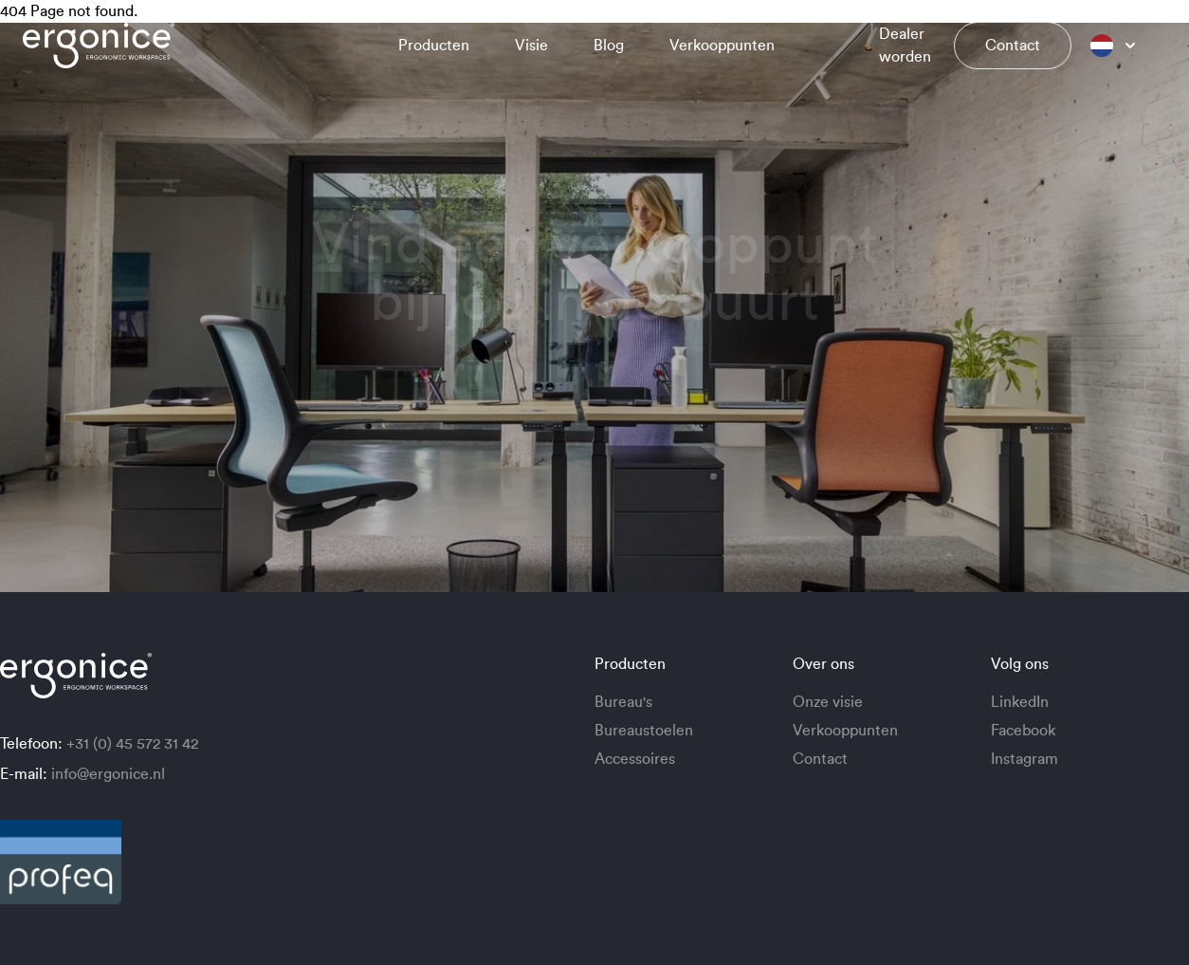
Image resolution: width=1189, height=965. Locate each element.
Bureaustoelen (643, 730)
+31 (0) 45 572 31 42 (132, 744)
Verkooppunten (722, 45)
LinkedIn (1020, 702)
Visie (531, 45)
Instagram (1024, 759)
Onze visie (828, 702)
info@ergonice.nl (108, 774)
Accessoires (634, 759)
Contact (1012, 45)
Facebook (1023, 730)
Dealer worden (905, 46)
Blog (609, 45)
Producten (433, 45)
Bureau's (623, 702)
